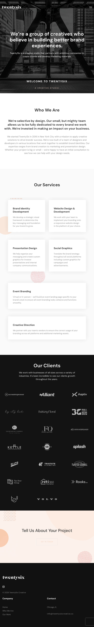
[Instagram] (3, 587)
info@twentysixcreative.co (60, 613)
